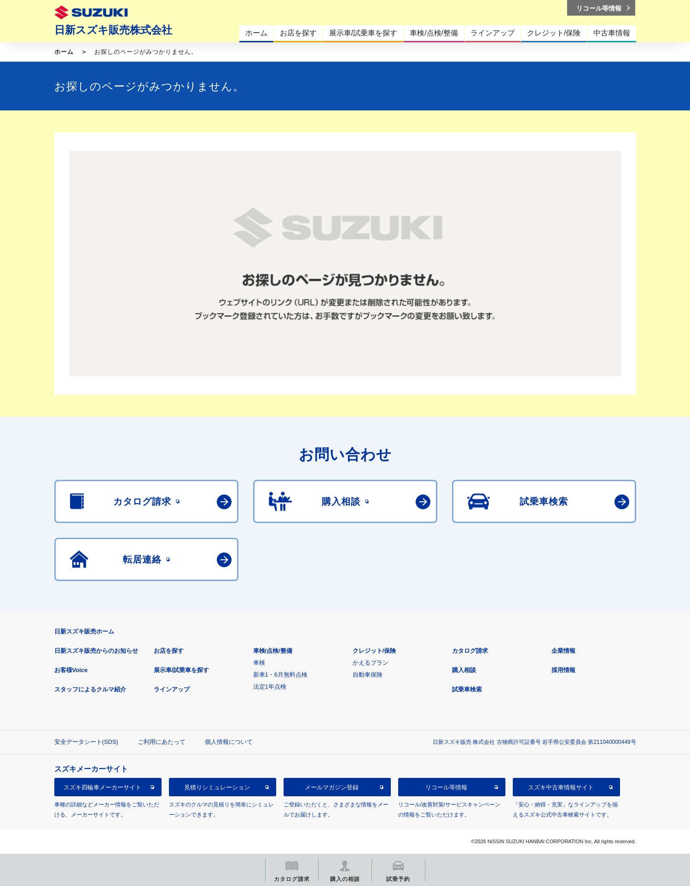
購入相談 (464, 670)
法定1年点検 (269, 686)
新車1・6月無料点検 (280, 674)
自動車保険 (368, 674)
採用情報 (563, 670)
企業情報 (563, 650)
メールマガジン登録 (332, 787)
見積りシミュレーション (217, 787)
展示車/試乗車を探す (181, 670)
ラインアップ (172, 689)
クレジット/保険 (374, 650)
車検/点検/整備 (272, 650)
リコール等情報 (446, 787)
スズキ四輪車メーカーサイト (102, 787)
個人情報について (229, 741)
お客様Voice (71, 670)
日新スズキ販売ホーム (84, 631)
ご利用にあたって (162, 741)
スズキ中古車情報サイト (561, 787)
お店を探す (169, 650)
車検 (259, 662)
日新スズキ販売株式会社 (113, 30)
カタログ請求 (470, 650)
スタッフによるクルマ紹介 (90, 689)
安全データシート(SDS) (86, 741)
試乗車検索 (467, 689)
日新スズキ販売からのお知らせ (96, 650)
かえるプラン (370, 662)
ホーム (64, 51)
